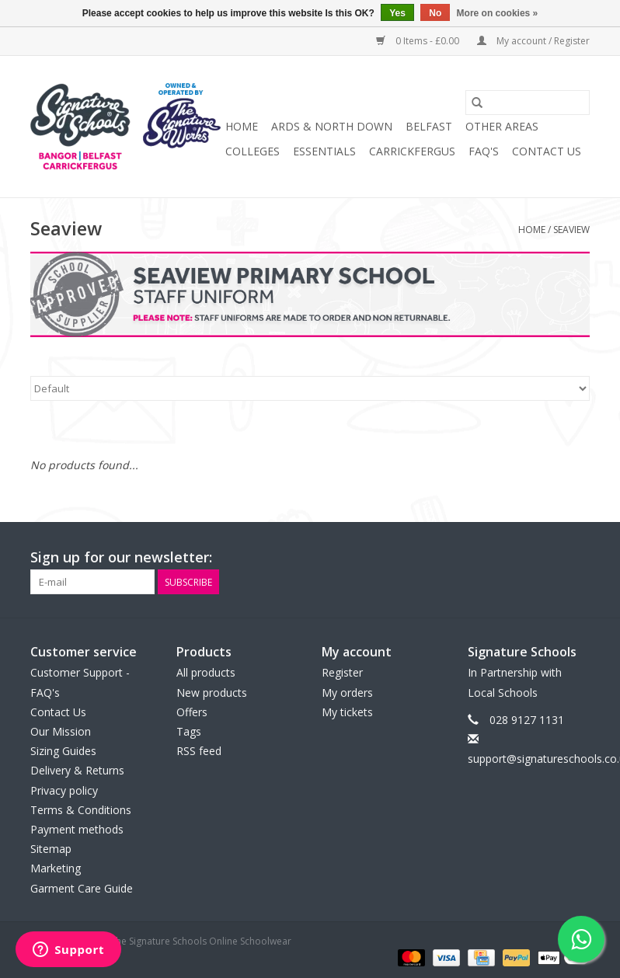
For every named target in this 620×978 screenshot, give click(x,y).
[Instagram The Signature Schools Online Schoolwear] (577, 557)
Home (241, 126)
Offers (191, 712)
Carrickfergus (412, 151)
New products (211, 692)
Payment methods (77, 829)
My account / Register (533, 40)
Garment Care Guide (81, 888)
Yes (397, 13)
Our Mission (60, 731)
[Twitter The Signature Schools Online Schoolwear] (549, 557)
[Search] (527, 102)
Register (342, 672)
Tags (188, 731)
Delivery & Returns (77, 770)
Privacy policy (64, 790)
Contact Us (546, 151)
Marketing (55, 868)
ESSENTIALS (324, 151)
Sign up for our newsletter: (121, 557)
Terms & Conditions (80, 809)
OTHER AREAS (501, 126)
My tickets (347, 712)
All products (205, 672)
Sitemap (50, 848)
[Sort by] (310, 388)
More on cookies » (497, 13)
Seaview (571, 229)
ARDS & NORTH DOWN (331, 126)
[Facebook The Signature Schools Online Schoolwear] (521, 557)
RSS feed (198, 750)
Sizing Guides (63, 750)
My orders (347, 692)
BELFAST (429, 126)
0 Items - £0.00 (419, 40)
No (435, 13)
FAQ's (483, 151)
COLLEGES (252, 151)
